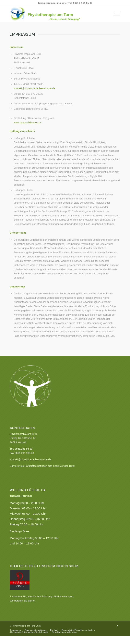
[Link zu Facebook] (117, 626)
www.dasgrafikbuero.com (28, 122)
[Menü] (114, 14)
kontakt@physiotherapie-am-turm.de (34, 88)
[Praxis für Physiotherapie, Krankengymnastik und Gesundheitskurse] (54, 14)
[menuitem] (114, 14)
